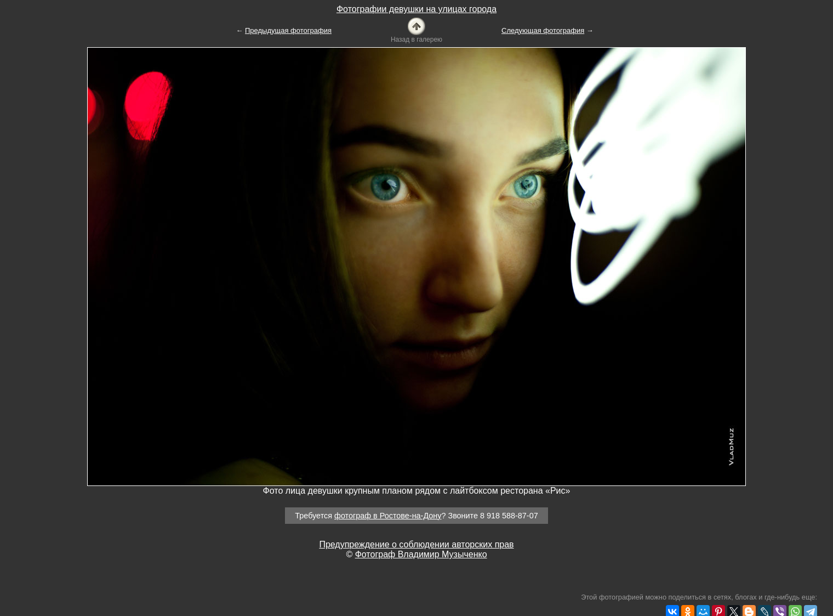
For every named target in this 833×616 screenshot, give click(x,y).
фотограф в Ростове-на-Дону (387, 515)
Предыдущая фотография (288, 30)
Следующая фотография (542, 30)
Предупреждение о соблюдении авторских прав (416, 544)
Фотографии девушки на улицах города (416, 9)
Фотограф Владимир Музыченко (421, 554)
